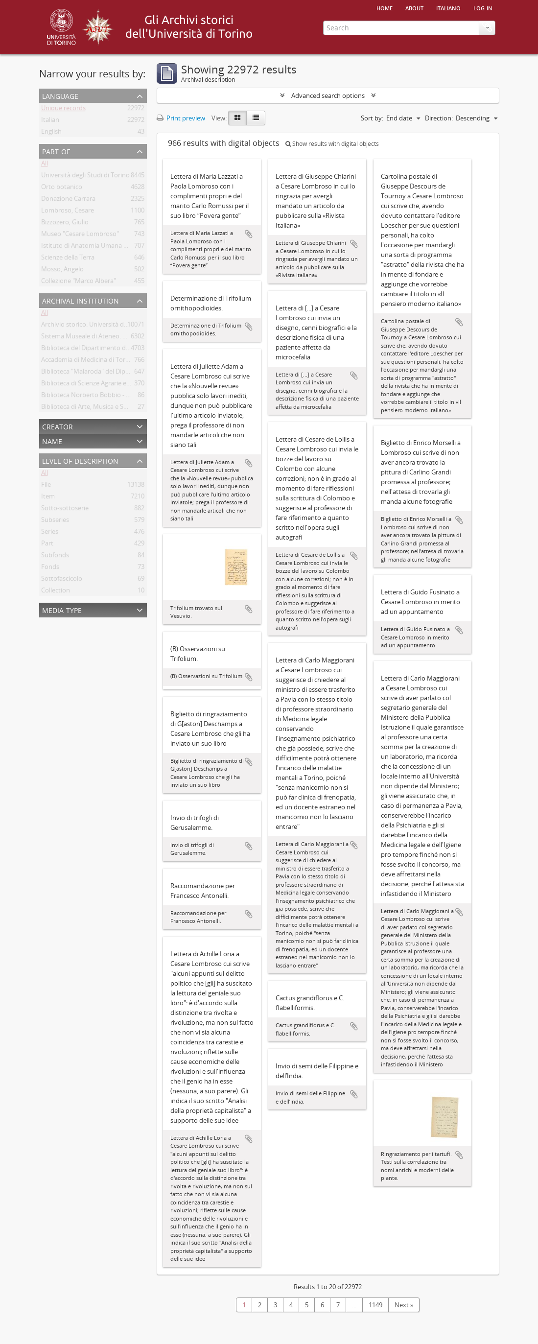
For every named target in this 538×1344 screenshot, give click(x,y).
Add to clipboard (249, 234)
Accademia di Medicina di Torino (88, 361)
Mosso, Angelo (62, 270)
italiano (448, 7)
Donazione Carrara (68, 200)
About (414, 7)
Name (52, 440)
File (46, 486)
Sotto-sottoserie (65, 509)
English (51, 133)
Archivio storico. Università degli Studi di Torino (109, 326)
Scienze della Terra (67, 259)
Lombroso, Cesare (67, 212)
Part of (56, 150)
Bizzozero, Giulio (65, 223)
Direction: (439, 118)
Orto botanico (61, 188)
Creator (57, 425)
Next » (404, 1304)
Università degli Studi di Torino (85, 176)
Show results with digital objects (332, 144)
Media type (62, 609)
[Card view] (237, 118)
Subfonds (55, 556)
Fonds (50, 568)
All (44, 165)
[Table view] (255, 118)
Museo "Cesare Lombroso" (80, 235)
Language (60, 95)
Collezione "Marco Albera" (78, 282)
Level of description (80, 460)
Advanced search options (328, 95)
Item (48, 498)
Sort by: (372, 118)
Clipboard (487, 67)
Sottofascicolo (61, 580)
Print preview (181, 118)
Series (49, 533)
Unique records (63, 109)
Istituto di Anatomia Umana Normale (95, 247)
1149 (375, 1304)
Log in (482, 7)
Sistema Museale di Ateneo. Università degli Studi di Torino (126, 337)
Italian (50, 121)
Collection (55, 592)
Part (47, 545)
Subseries (55, 521)
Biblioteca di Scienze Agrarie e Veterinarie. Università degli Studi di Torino (146, 384)
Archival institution (80, 300)
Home (384, 7)
